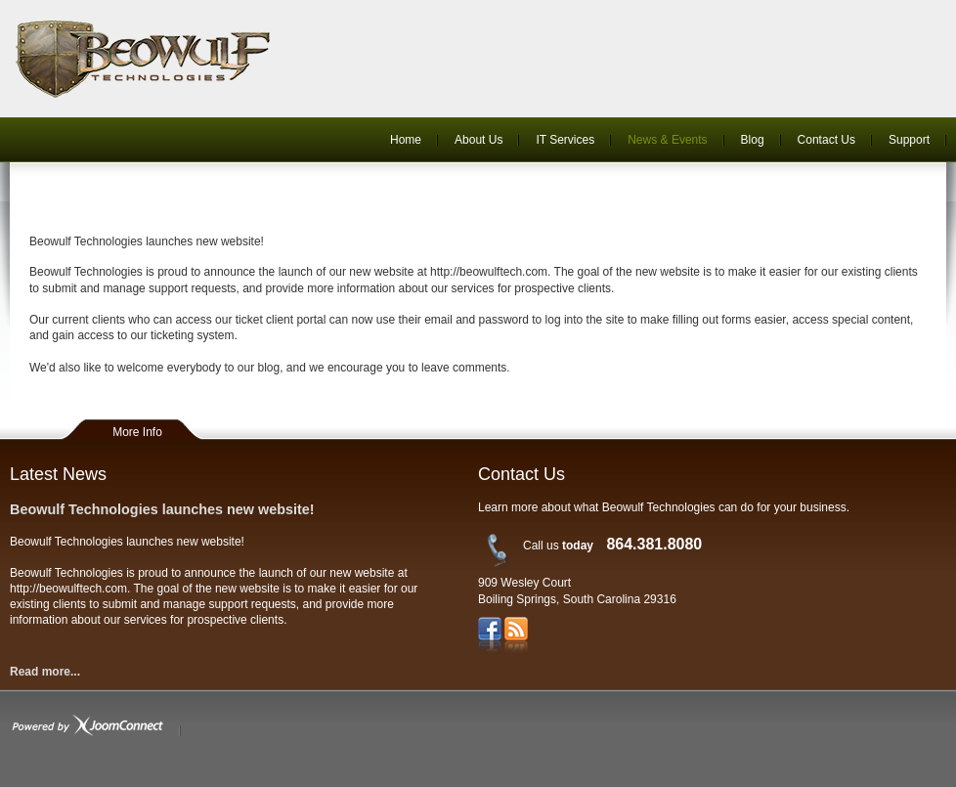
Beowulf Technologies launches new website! (162, 509)
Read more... (45, 671)
